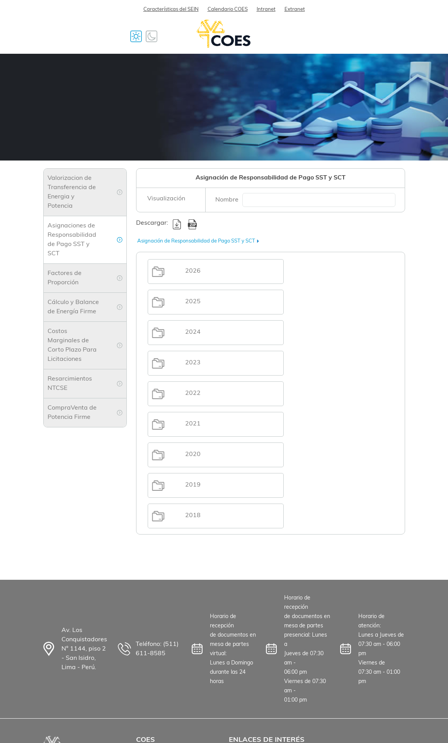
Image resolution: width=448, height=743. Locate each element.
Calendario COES (228, 9)
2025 (320, 271)
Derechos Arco (250, 696)
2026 (194, 271)
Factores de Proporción (65, 278)
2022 (194, 332)
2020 (194, 363)
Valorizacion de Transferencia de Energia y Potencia (72, 192)
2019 (320, 363)
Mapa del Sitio (250, 683)
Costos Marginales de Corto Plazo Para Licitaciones (72, 345)
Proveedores (154, 648)
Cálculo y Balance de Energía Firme (73, 307)
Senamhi (241, 635)
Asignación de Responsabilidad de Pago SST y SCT (196, 241)
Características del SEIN (171, 9)
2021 (320, 332)
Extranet (294, 9)
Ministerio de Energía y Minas (262, 665)
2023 (320, 302)
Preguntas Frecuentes (167, 661)
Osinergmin (245, 648)
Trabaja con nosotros (166, 635)
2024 (194, 302)
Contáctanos (154, 674)
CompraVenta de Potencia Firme (72, 412)
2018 (194, 393)
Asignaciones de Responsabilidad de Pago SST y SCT (72, 240)
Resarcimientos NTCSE (70, 383)
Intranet (266, 9)
